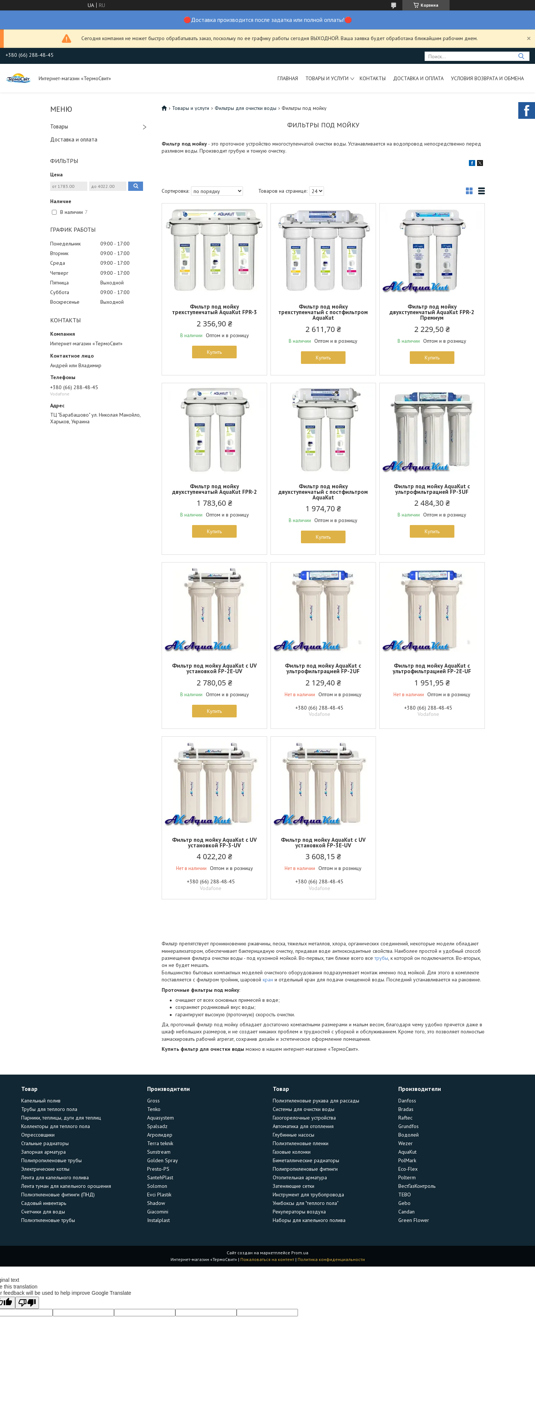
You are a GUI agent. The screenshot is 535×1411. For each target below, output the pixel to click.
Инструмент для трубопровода (308, 1194)
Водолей (408, 1134)
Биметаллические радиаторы (306, 1160)
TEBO (404, 1194)
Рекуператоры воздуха (299, 1211)
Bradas (406, 1109)
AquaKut (407, 1151)
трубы (381, 958)
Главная (288, 78)
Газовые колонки (292, 1151)
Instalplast (158, 1220)
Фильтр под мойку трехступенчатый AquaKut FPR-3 (214, 309)
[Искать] (521, 56)
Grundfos (408, 1126)
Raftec (405, 1117)
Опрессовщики (38, 1134)
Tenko (153, 1109)
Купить (214, 352)
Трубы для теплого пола (49, 1109)
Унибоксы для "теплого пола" (305, 1203)
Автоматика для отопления (303, 1126)
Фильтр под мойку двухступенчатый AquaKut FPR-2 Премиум (431, 312)
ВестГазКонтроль (416, 1186)
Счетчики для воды (43, 1211)
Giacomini (157, 1211)
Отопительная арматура (300, 1177)
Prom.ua (299, 1252)
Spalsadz (157, 1126)
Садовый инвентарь (43, 1203)
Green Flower (413, 1220)
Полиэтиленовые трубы (48, 1220)
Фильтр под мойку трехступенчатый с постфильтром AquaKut (323, 312)
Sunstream (159, 1151)
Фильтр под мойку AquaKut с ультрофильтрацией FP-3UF (432, 489)
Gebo (404, 1203)
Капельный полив (41, 1100)
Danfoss (407, 1100)
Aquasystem (160, 1117)
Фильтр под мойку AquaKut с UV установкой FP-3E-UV (323, 842)
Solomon (157, 1186)
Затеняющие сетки (293, 1186)
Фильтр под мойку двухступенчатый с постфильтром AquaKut (323, 491)
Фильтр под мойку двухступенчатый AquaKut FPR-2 (214, 489)
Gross (153, 1100)
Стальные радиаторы (45, 1143)
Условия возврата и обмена (487, 78)
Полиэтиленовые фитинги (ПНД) (58, 1194)
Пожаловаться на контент (267, 1259)
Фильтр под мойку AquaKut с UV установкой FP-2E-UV (214, 668)
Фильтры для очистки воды (245, 108)
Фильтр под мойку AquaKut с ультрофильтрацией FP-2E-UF (432, 668)
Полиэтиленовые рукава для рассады (316, 1100)
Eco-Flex (408, 1169)
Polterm (407, 1177)
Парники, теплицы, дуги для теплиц (61, 1117)
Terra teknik (160, 1143)
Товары (59, 126)
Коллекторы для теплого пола (55, 1126)
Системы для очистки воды (303, 1109)
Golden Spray (162, 1160)
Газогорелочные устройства (304, 1117)
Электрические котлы (45, 1169)
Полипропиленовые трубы (51, 1160)
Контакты (373, 78)
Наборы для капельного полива (309, 1220)
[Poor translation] (27, 1303)
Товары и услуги (326, 78)
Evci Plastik (159, 1194)
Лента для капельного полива (55, 1177)
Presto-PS (158, 1169)
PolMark (407, 1160)
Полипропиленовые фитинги (305, 1169)
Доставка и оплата (418, 78)
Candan (406, 1211)
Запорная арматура (43, 1151)
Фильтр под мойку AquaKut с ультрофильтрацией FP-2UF (323, 668)
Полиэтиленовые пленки (300, 1143)
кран (268, 979)
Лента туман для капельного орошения (66, 1186)
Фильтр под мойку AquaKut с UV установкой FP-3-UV (214, 842)
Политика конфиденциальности (331, 1259)
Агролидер (159, 1134)
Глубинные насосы (293, 1134)
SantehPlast (160, 1177)
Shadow (156, 1203)
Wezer (405, 1143)
